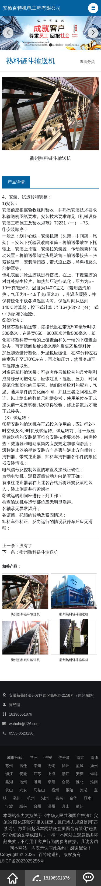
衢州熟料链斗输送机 (38, 552)
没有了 (25, 545)
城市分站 (14, 757)
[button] (93, 8)
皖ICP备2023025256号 (22, 861)
